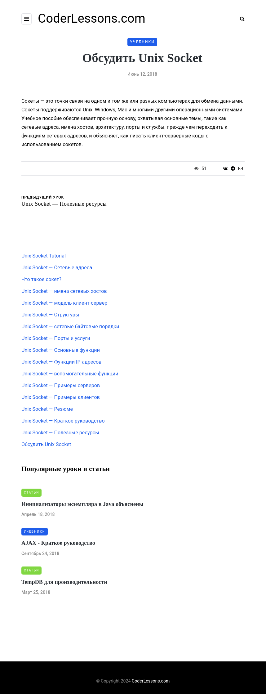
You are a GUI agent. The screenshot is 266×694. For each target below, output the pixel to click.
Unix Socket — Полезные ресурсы (60, 433)
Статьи (31, 492)
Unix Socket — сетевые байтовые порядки (70, 326)
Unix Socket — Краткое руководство (63, 421)
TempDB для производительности (64, 582)
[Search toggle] (240, 19)
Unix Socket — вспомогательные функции (69, 374)
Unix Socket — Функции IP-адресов (61, 362)
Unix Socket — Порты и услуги (55, 338)
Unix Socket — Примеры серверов (60, 385)
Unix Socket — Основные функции (60, 350)
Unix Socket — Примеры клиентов (60, 397)
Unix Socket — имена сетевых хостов (64, 291)
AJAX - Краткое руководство (58, 543)
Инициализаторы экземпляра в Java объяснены (82, 504)
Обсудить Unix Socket (46, 444)
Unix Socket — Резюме (47, 409)
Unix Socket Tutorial (43, 256)
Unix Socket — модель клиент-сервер (64, 303)
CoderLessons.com (91, 18)
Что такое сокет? (41, 279)
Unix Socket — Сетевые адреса (56, 268)
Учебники (142, 42)
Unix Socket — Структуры (50, 315)
